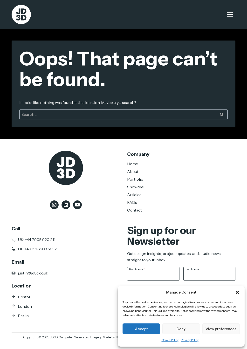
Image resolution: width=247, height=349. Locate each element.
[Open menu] (229, 14)
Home (132, 163)
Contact (134, 210)
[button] (237, 292)
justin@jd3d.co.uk (33, 273)
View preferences (221, 329)
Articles (134, 194)
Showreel (135, 187)
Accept (141, 329)
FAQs (132, 202)
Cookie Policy (170, 340)
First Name (137, 269)
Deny (181, 329)
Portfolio (135, 179)
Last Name (192, 269)
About (132, 171)
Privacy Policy (190, 340)
